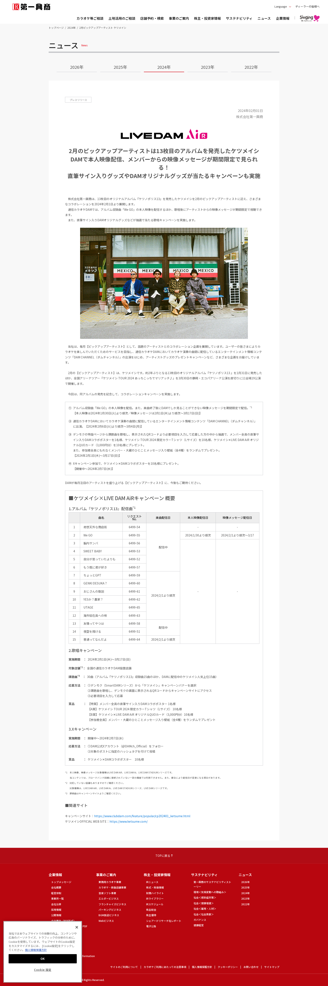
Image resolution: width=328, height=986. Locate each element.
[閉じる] (76, 927)
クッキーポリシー (228, 967)
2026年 (76, 67)
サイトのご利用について (124, 967)
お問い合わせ (251, 967)
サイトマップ (271, 967)
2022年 (251, 67)
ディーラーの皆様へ (307, 6)
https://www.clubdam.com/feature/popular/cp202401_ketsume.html (142, 816)
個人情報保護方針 (202, 967)
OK (42, 959)
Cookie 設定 (42, 970)
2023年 (207, 67)
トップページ (56, 27)
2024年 (71, 27)
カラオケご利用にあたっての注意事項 (165, 967)
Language (281, 6)
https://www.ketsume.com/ (128, 821)
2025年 (120, 67)
